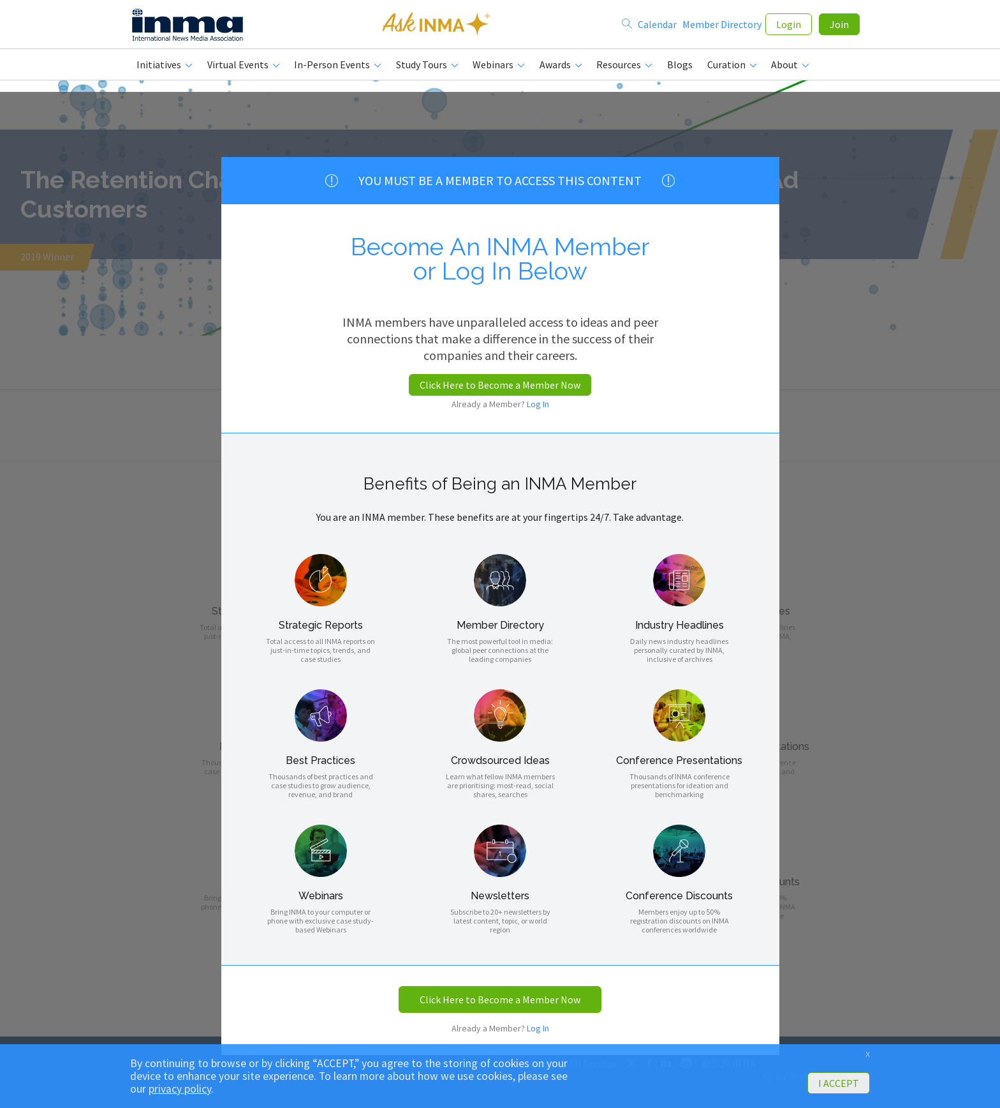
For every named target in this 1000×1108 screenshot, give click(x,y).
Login (788, 26)
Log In (538, 404)
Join (839, 26)
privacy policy (180, 1089)
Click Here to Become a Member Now (500, 384)
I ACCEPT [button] (838, 1083)
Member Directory (721, 26)
